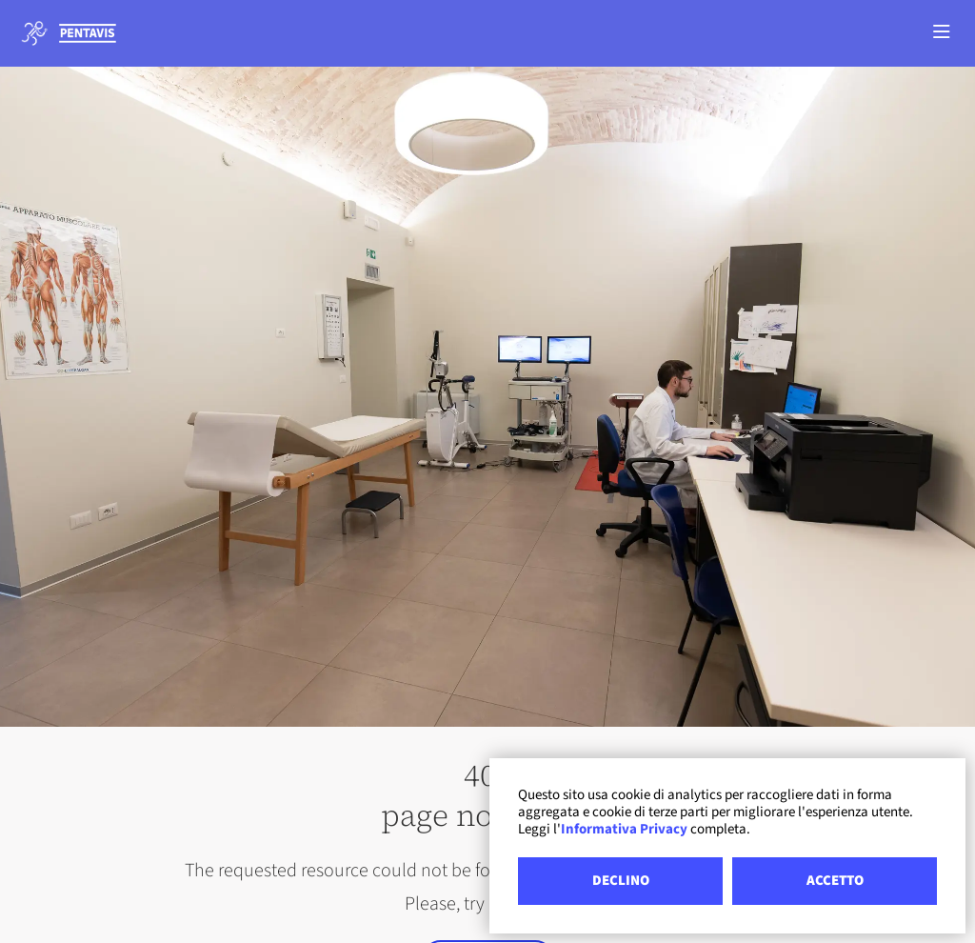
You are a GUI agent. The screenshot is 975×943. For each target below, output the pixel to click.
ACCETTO (835, 881)
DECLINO (620, 881)
